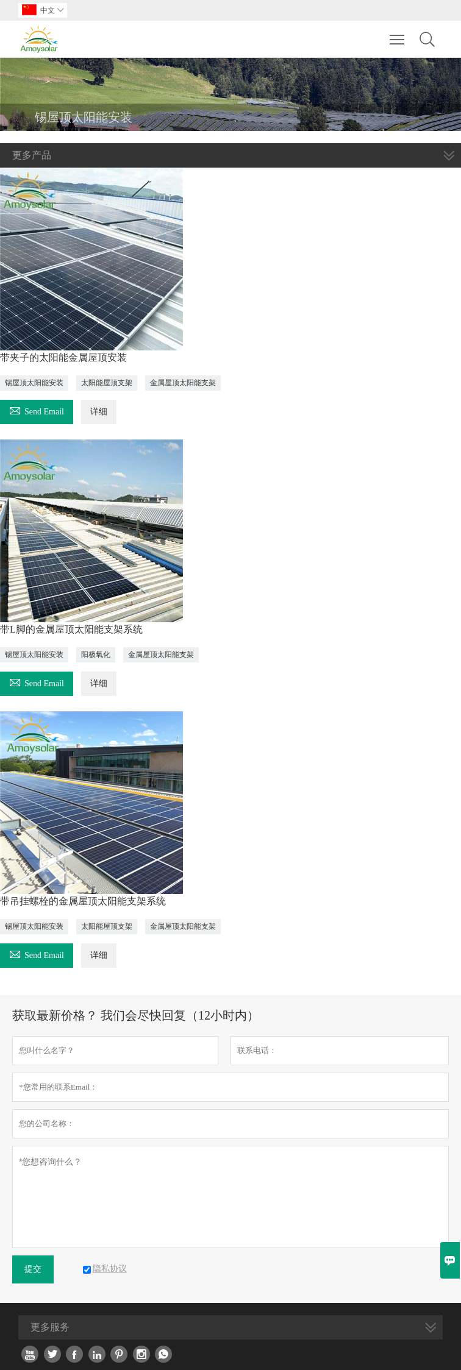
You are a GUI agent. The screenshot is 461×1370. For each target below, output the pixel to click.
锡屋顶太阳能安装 (34, 382)
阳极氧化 (95, 654)
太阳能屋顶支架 (106, 382)
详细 (98, 411)
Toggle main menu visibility (398, 33)
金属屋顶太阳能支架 (183, 382)
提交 (32, 1269)
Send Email (36, 409)
